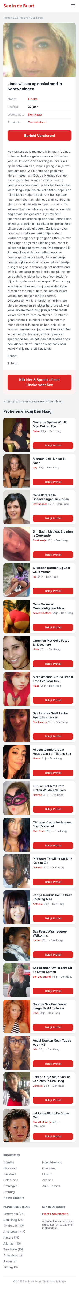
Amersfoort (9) (13, 1255)
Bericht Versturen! (39, 135)
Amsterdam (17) (14, 1231)
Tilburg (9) (10, 1267)
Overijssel (48, 1168)
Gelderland (10, 1180)
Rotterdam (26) (14, 1214)
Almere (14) (11, 1237)
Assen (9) (10, 1261)
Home (7, 17)
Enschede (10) (13, 1249)
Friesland (9, 1174)
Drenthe (8, 1162)
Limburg (9, 1192)
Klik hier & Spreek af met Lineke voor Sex (39, 382)
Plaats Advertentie (55, 1214)
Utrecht (47, 1174)
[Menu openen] (73, 6)
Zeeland (47, 1180)
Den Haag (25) (13, 1220)
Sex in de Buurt (18, 5)
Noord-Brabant (13, 1198)
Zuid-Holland (20, 17)
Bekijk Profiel (53, 445)
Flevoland (10, 1168)
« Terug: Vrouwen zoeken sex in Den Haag (32, 401)
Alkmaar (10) (12, 1243)
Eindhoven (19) (13, 1225)
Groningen (10, 1186)
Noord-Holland (52, 1162)
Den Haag (37, 17)
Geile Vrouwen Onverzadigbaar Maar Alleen (48, 608)
